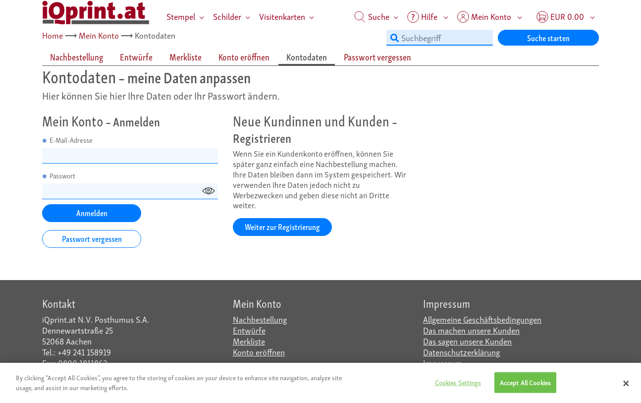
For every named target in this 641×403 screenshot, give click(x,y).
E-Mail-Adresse (67, 140)
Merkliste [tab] (185, 57)
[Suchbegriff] (439, 38)
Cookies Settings (458, 385)
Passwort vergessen (92, 238)
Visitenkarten (282, 16)
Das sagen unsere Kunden (467, 340)
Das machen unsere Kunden (471, 330)
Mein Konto (99, 35)
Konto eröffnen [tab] (243, 57)
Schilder (227, 16)
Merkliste (249, 340)
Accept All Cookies (525, 385)
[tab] (77, 57)
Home (52, 35)
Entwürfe (249, 330)
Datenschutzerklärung (461, 351)
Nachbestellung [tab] (76, 57)
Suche (371, 16)
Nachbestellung (260, 319)
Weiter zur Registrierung (282, 226)
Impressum (442, 362)
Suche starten (548, 37)
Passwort (58, 176)
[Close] (626, 385)
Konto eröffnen (259, 351)
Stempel (180, 16)
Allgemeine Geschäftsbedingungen (482, 319)
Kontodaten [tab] (306, 57)
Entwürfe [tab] (136, 57)
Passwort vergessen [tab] (377, 57)
